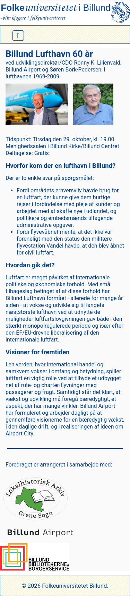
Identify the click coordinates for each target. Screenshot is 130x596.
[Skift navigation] (18, 35)
